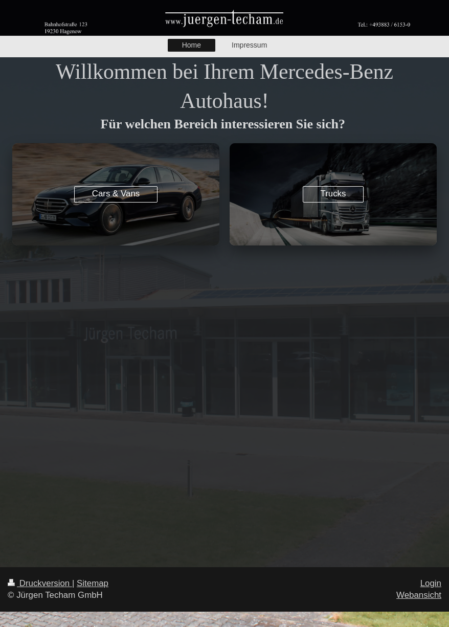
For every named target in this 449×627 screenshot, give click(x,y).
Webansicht (418, 595)
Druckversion (40, 583)
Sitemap (92, 583)
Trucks (333, 193)
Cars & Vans (116, 193)
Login (430, 583)
